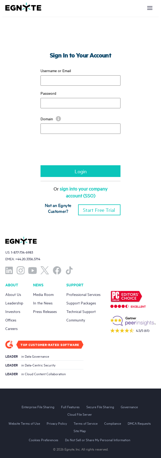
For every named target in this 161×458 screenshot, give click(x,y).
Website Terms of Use (24, 423)
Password (48, 93)
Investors (12, 311)
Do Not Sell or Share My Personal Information (97, 440)
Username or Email (56, 70)
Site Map (80, 430)
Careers (11, 328)
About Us (13, 294)
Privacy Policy (57, 423)
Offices (10, 319)
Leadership (14, 302)
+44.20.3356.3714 (27, 258)
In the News (43, 302)
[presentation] (81, 152)
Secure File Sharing (100, 407)
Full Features (70, 407)
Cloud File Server (79, 414)
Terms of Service (86, 423)
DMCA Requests (139, 423)
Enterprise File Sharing (38, 407)
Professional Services (83, 294)
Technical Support (81, 311)
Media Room (43, 294)
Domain (51, 118)
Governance (129, 407)
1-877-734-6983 (22, 252)
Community (75, 319)
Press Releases (45, 311)
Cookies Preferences (43, 440)
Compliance (112, 423)
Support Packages (81, 302)
